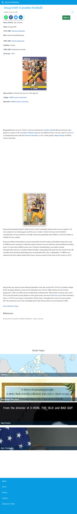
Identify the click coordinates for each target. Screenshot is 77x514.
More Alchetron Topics (11, 306)
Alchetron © (8, 504)
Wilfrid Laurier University (18, 97)
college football (59, 135)
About (4, 481)
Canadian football (49, 130)
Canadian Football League (29, 133)
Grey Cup (58, 295)
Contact (4, 498)
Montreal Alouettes (18, 31)
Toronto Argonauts (18, 41)
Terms (4, 487)
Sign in (66, 17)
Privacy (4, 492)
